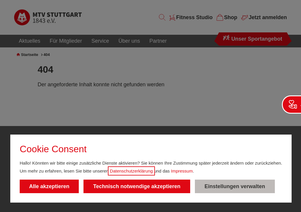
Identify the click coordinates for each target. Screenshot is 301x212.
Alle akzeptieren (49, 186)
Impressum (182, 170)
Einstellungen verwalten (235, 186)
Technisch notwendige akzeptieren (136, 186)
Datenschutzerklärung (131, 170)
